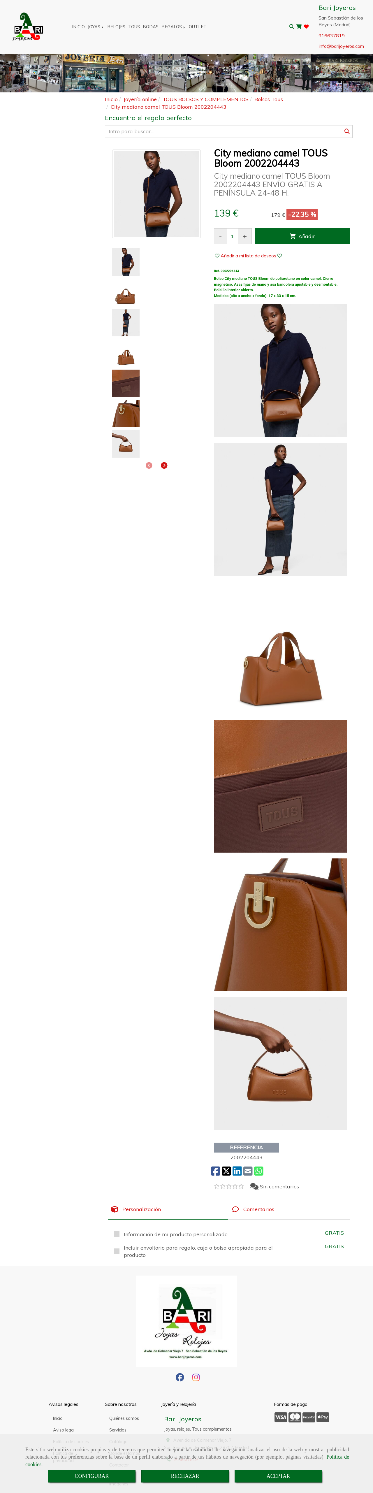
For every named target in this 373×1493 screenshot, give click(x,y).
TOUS (134, 26)
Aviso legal (64, 1430)
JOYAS (96, 26)
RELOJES (116, 26)
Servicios (117, 1430)
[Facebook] (180, 1379)
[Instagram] (196, 1379)
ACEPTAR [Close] (278, 1476)
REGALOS (173, 26)
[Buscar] (229, 131)
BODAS (151, 26)
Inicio (58, 1418)
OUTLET (198, 26)
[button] (164, 283)
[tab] (168, 1209)
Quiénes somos (124, 1418)
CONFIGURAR (92, 1476)
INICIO (78, 26)
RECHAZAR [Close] (185, 1476)
